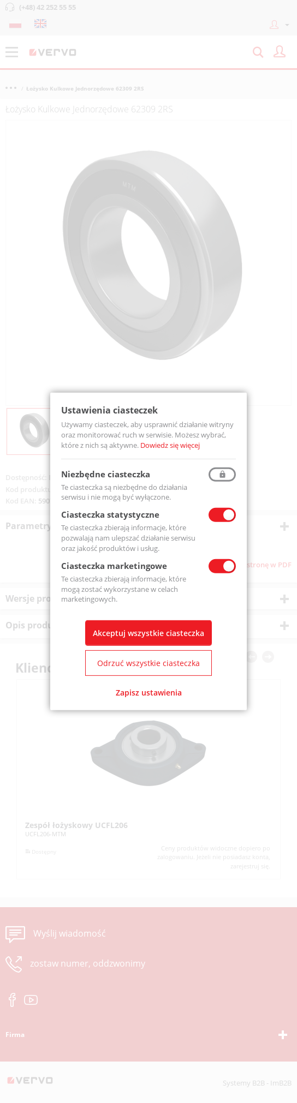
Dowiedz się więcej (170, 445)
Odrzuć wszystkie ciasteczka (148, 663)
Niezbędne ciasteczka (105, 473)
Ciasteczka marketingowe (114, 565)
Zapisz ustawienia (149, 692)
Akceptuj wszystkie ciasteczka (148, 633)
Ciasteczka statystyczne (110, 514)
